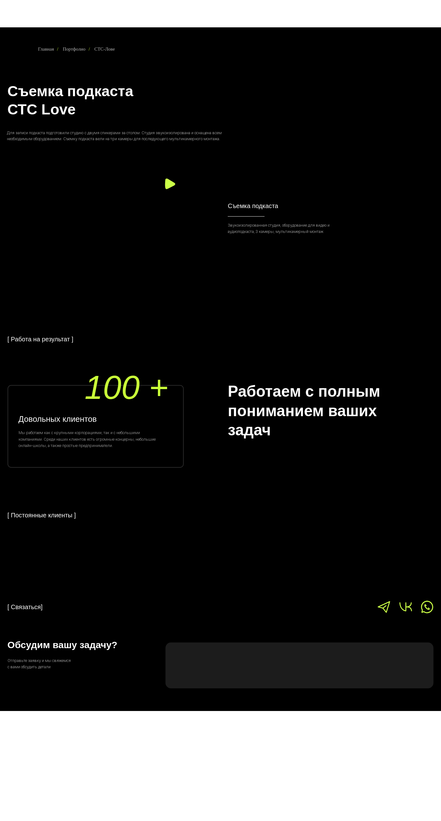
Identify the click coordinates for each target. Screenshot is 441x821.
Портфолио (74, 49)
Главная (46, 49)
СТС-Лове (104, 49)
